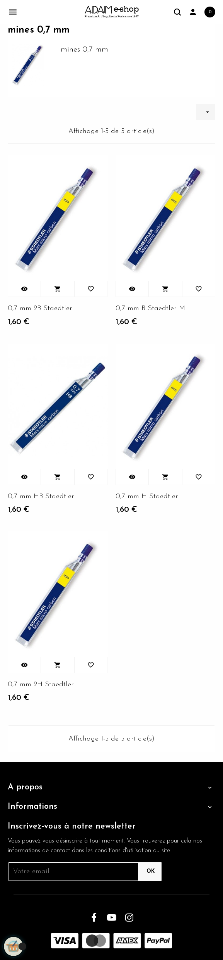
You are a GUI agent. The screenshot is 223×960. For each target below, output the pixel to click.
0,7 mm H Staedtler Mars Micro (152, 496)
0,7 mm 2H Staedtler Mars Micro (45, 684)
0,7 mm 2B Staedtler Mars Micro (45, 308)
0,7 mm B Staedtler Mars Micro (152, 308)
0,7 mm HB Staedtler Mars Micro (45, 496)
